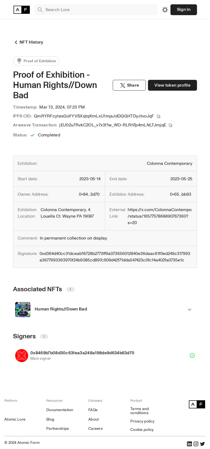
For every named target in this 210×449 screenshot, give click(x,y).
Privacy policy (142, 421)
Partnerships (57, 428)
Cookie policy (142, 429)
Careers (95, 428)
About (93, 419)
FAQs (93, 409)
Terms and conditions (139, 410)
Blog (50, 419)
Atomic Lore (14, 419)
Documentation (59, 409)
